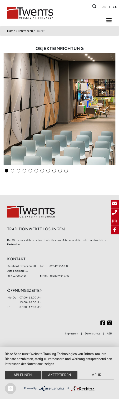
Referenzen (25, 31)
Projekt (40, 31)
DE (105, 7)
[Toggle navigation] (109, 20)
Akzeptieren (59, 375)
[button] (6, 170)
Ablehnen (23, 375)
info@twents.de (59, 275)
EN (115, 7)
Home (11, 31)
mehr (96, 375)
